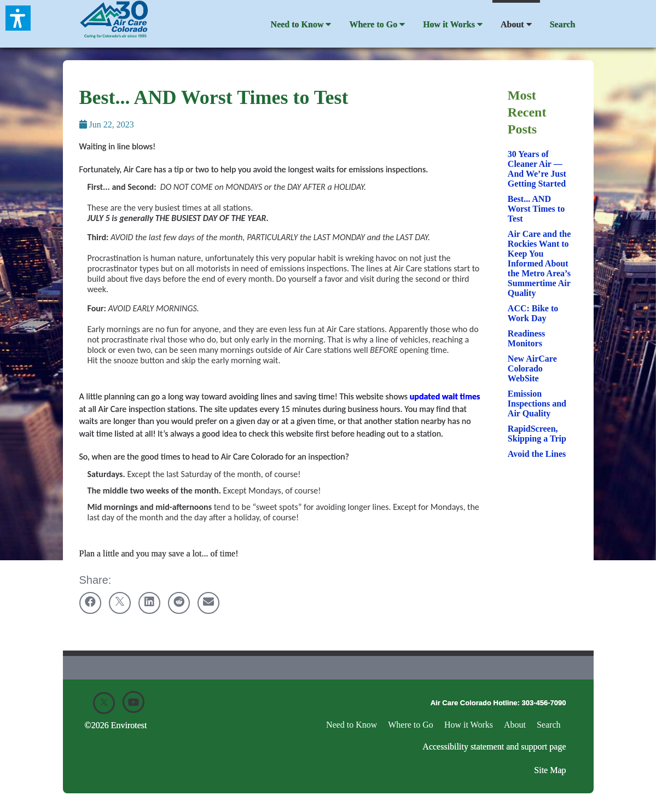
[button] (18, 18)
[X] (104, 703)
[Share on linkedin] (149, 603)
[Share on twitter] (120, 603)
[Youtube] (133, 702)
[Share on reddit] (179, 603)
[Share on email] (208, 603)
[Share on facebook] (90, 603)
